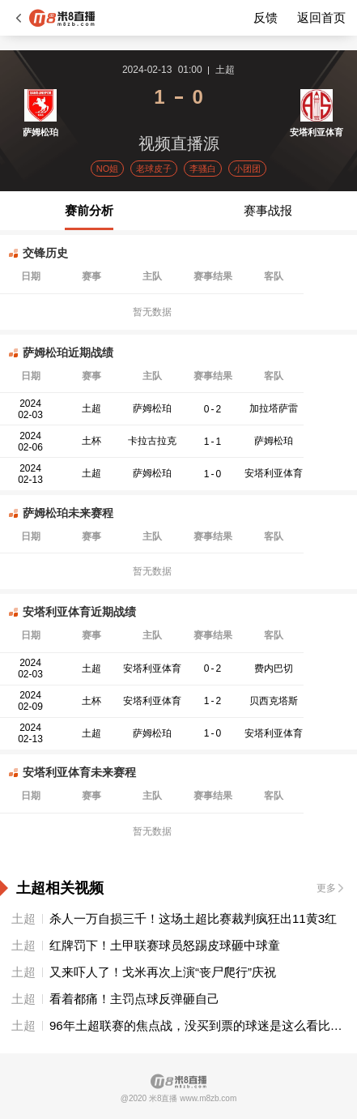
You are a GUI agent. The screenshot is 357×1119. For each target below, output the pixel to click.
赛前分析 (89, 210)
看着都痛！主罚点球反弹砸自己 (134, 999)
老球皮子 (154, 168)
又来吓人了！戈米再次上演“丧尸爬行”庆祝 (162, 972)
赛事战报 (268, 210)
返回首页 (321, 17)
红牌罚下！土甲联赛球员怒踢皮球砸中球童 (164, 945)
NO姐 (107, 168)
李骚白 (202, 168)
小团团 (247, 168)
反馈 (265, 17)
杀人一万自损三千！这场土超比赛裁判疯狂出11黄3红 (193, 918)
